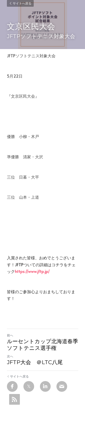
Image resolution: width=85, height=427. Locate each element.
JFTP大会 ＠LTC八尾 (35, 362)
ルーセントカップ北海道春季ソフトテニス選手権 (42, 344)
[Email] (61, 386)
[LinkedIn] (45, 386)
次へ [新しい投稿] (10, 356)
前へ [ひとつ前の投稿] (10, 335)
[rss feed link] (14, 399)
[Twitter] (28, 386)
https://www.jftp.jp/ (32, 271)
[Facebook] (12, 386)
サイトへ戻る (20, 3)
